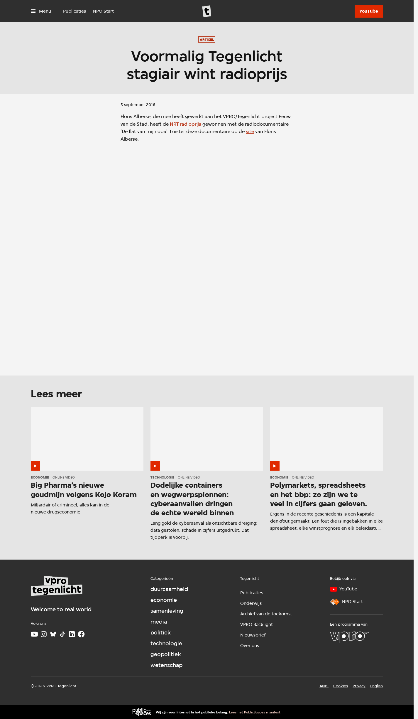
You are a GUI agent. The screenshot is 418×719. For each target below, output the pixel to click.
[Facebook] (81, 634)
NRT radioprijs (185, 124)
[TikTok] (62, 634)
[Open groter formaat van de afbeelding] (207, 250)
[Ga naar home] (207, 11)
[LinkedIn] (71, 634)
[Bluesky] (53, 634)
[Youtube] (34, 634)
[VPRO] (349, 637)
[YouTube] (369, 11)
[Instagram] (43, 634)
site (250, 131)
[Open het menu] (41, 11)
